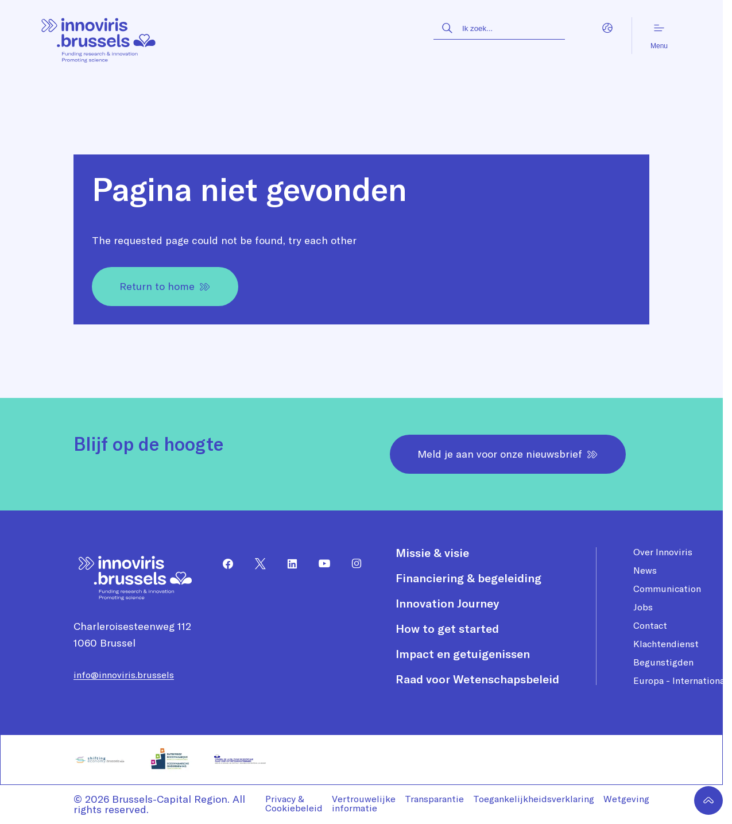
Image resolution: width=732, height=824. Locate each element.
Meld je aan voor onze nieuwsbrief (507, 454)
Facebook (223, 564)
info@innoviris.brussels (123, 674)
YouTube (320, 564)
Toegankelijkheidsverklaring (533, 798)
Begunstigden (663, 662)
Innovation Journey (447, 603)
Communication (667, 588)
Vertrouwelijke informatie (364, 803)
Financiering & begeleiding (468, 578)
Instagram (352, 564)
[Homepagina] (99, 36)
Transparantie (434, 798)
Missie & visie (432, 553)
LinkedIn (288, 564)
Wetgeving (626, 798)
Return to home (165, 286)
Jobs (643, 607)
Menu (659, 36)
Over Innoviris (662, 551)
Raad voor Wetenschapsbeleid (477, 679)
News (645, 570)
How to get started (447, 629)
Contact (650, 625)
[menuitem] (223, 564)
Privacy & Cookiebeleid (294, 803)
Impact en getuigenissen (463, 654)
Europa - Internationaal (682, 680)
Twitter (255, 564)
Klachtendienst (666, 643)
